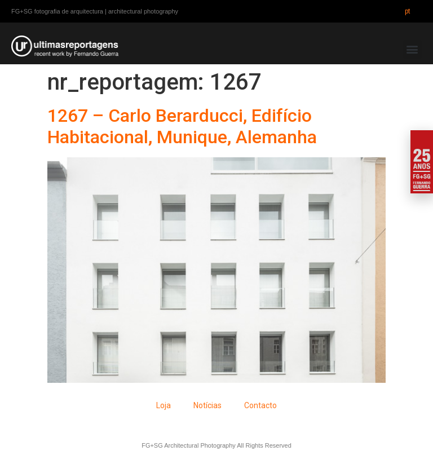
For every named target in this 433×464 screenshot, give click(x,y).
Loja (163, 405)
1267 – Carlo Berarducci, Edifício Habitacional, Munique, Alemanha (182, 126)
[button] (412, 49)
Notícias (207, 405)
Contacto (260, 405)
